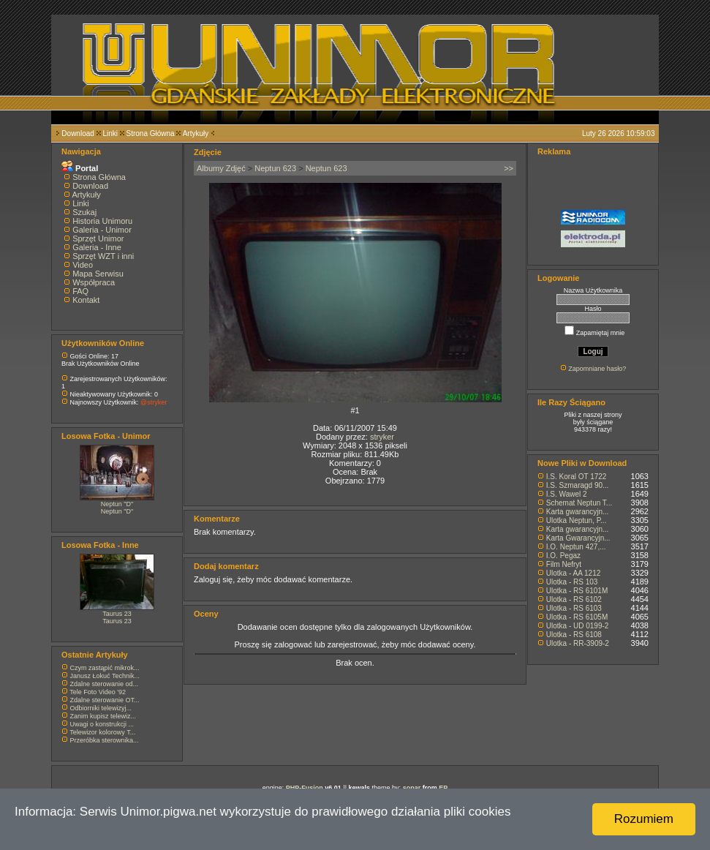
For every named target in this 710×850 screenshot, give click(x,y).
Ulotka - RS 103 (572, 582)
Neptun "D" (117, 504)
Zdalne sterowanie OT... (105, 700)
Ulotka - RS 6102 (574, 599)
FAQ (80, 291)
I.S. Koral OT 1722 (576, 477)
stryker (382, 436)
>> (508, 168)
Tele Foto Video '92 (97, 692)
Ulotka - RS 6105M (577, 617)
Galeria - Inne (96, 247)
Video (82, 264)
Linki (110, 133)
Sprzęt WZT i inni (103, 256)
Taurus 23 (117, 613)
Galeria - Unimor (102, 229)
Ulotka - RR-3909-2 (577, 643)
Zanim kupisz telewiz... (103, 716)
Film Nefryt (563, 564)
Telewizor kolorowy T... (102, 732)
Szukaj (84, 212)
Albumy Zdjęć (221, 168)
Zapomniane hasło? (597, 368)
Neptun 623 (275, 168)
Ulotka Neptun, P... (576, 520)
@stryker (153, 402)
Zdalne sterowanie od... (104, 684)
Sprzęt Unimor (98, 238)
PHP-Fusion (304, 787)
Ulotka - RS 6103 (574, 608)
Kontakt (85, 300)
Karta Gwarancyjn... (578, 538)
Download (77, 133)
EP (443, 787)
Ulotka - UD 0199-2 (577, 626)
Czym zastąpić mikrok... (105, 668)
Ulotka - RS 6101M (577, 591)
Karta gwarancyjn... (577, 512)
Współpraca (93, 282)
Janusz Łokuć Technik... (105, 676)
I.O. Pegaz (563, 556)
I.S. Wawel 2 (566, 494)
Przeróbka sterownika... (104, 740)
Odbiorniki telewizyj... (101, 708)
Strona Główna (150, 133)
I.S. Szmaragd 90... (577, 485)
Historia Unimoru (102, 221)
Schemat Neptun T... (579, 503)
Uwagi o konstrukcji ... (102, 724)
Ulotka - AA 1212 (573, 573)
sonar (412, 787)
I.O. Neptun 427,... (576, 547)
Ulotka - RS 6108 (574, 635)
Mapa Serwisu (98, 273)
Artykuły (196, 133)
